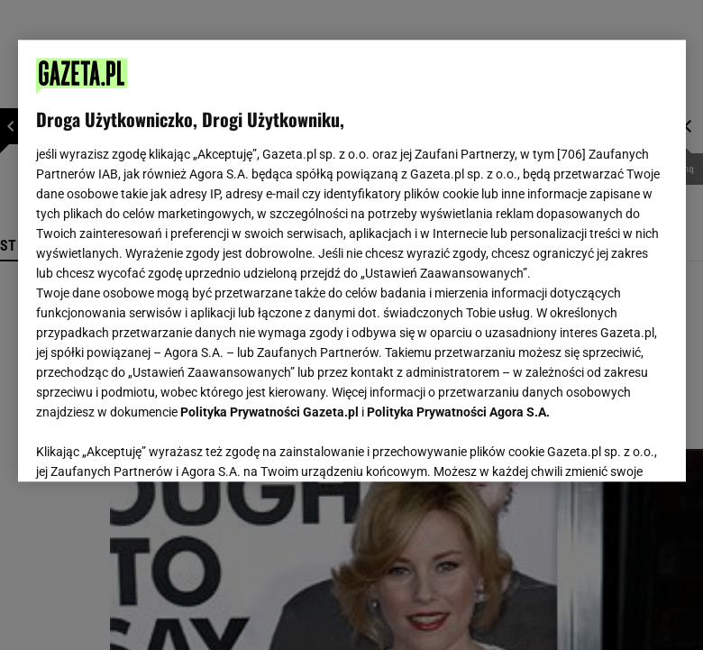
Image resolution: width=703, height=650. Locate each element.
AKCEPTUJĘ (606, 446)
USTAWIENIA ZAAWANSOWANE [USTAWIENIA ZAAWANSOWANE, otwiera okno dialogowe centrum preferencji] (154, 445)
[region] (352, 260)
